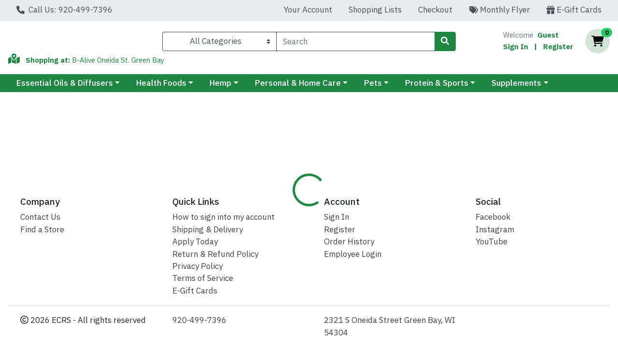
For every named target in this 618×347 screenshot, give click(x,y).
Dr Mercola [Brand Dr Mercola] (378, 255)
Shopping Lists (375, 9)
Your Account (307, 9)
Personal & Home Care (298, 87)
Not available (540, 151)
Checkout (435, 9)
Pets (373, 87)
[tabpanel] (438, 271)
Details (285, 206)
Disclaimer (557, 206)
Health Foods (161, 87)
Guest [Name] (548, 36)
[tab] (286, 206)
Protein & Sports (436, 87)
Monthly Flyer (499, 9)
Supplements (516, 87)
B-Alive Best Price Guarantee (367, 206)
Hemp (220, 87)
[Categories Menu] (219, 43)
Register (558, 48)
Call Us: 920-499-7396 (64, 9)
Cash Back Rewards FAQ (478, 206)
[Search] (355, 43)
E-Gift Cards (574, 9)
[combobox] (355, 43)
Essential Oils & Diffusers (64, 87)
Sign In (515, 48)
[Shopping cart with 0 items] (597, 43)
